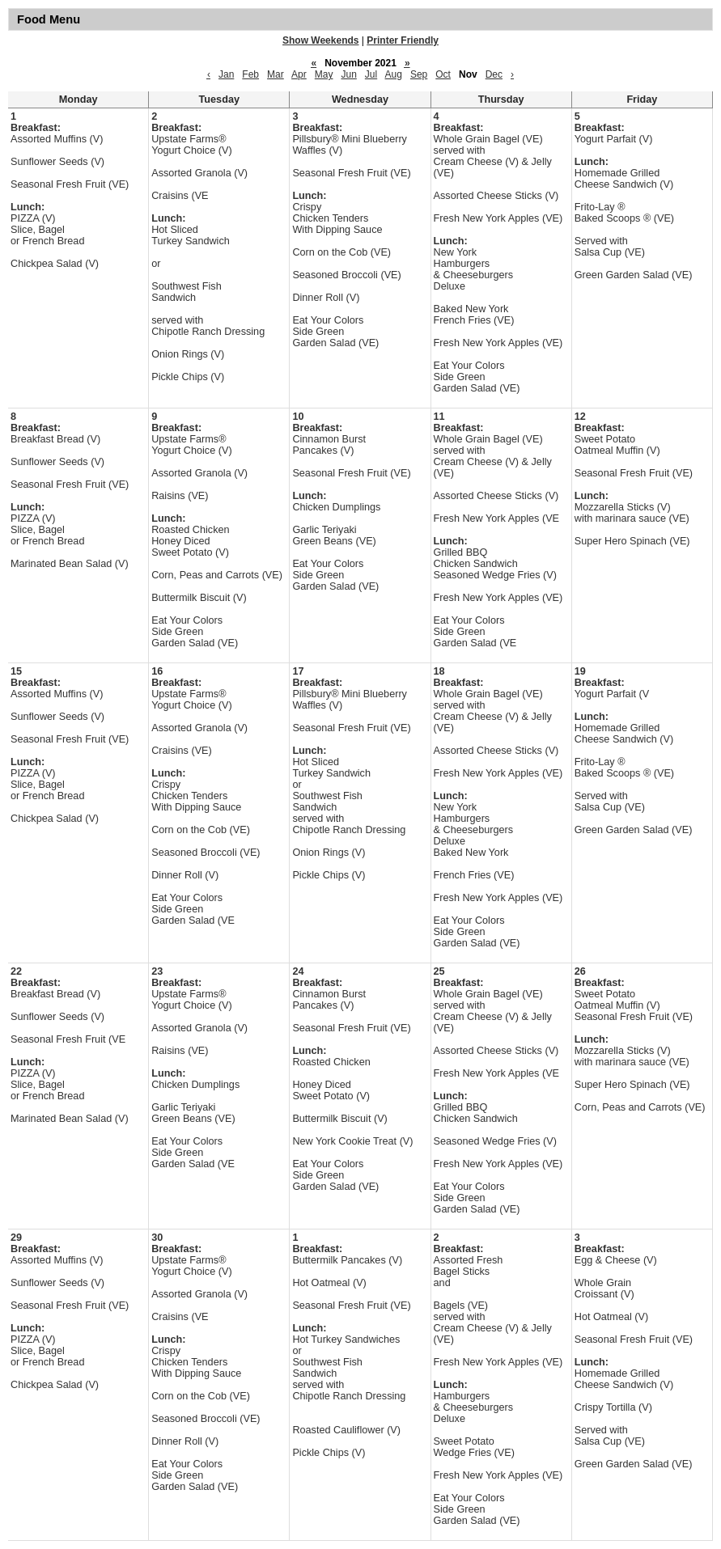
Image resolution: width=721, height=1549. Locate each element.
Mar (275, 74)
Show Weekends (320, 40)
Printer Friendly (403, 40)
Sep (418, 74)
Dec (494, 74)
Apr (299, 74)
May (324, 74)
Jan (226, 74)
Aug (393, 74)
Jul (371, 74)
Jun (348, 74)
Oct (443, 74)
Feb (250, 74)
